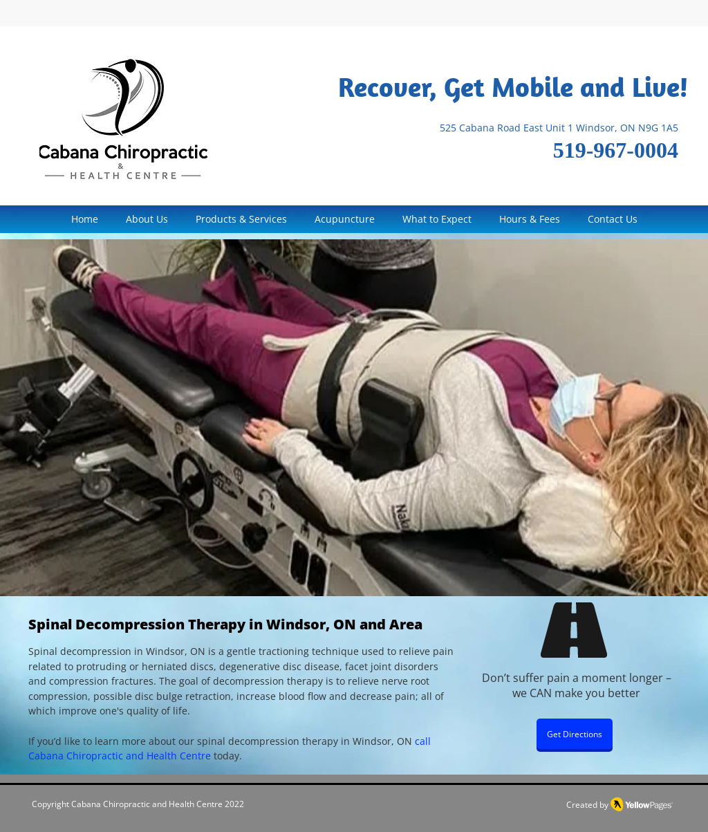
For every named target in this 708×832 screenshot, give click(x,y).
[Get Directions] (575, 734)
